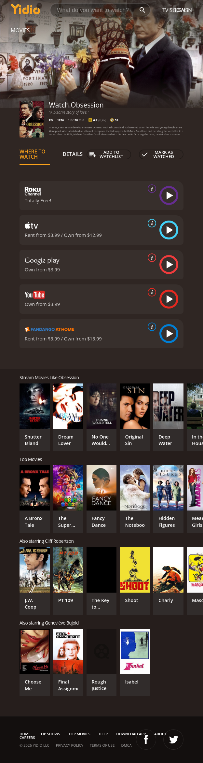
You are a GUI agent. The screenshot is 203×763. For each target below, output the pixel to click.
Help (103, 733)
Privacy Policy (69, 745)
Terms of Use (102, 745)
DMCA (126, 745)
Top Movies (79, 733)
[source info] (150, 188)
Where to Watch (33, 154)
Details (73, 154)
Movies (20, 30)
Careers (27, 737)
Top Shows (49, 733)
